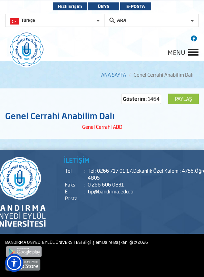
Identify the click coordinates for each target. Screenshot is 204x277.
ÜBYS (103, 6)
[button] (14, 263)
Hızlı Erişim (70, 6)
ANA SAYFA (113, 74)
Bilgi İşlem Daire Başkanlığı (108, 242)
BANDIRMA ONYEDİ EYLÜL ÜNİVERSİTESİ (43, 242)
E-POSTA (135, 6)
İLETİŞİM (76, 159)
